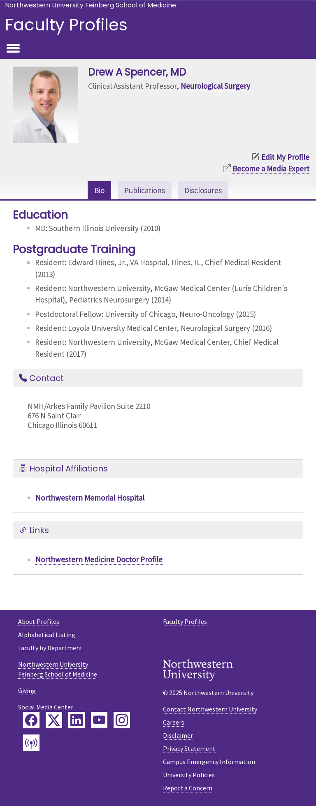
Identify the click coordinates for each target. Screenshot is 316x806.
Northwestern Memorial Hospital (89, 498)
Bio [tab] (99, 190)
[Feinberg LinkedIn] (76, 720)
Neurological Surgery (215, 86)
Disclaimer (178, 735)
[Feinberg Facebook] (31, 720)
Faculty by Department (50, 648)
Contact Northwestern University (210, 709)
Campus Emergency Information (209, 762)
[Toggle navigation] (13, 48)
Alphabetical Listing (46, 634)
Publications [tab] (144, 190)
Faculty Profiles (66, 25)
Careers (173, 722)
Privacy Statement (189, 748)
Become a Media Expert (270, 168)
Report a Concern (187, 788)
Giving (27, 690)
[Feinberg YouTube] (99, 720)
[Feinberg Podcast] (31, 742)
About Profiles (38, 621)
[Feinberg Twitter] (54, 720)
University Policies (189, 775)
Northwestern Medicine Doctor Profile (99, 559)
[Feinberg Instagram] (122, 720)
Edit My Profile (285, 157)
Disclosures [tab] (203, 190)
